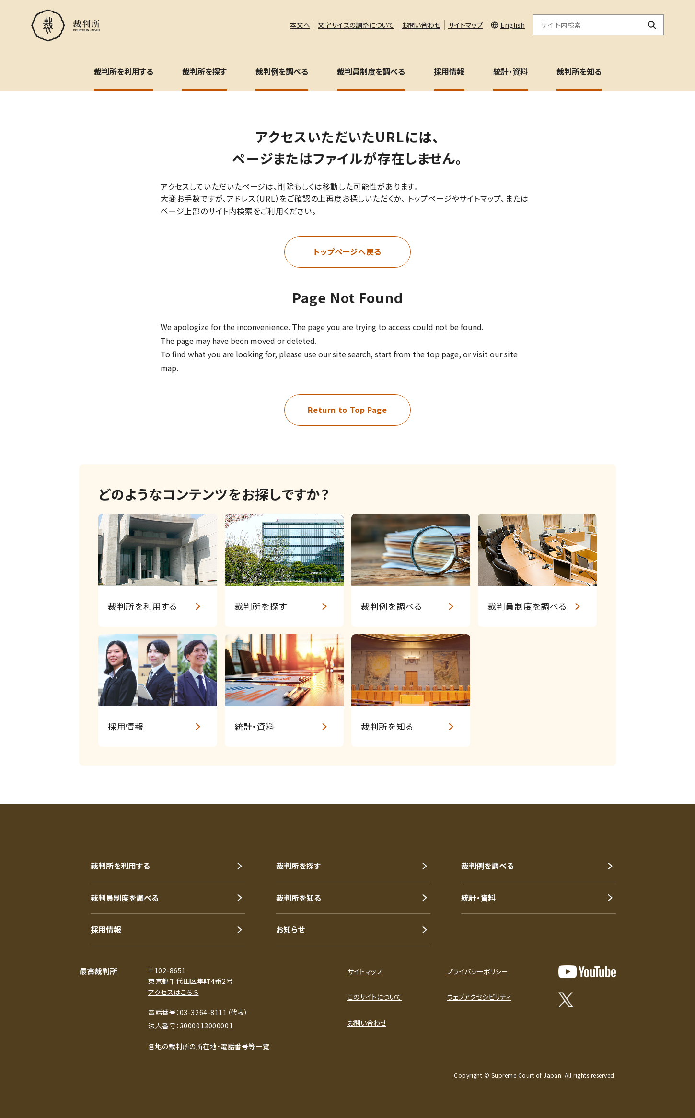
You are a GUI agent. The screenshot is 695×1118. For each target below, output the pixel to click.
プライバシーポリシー (477, 971)
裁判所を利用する (123, 71)
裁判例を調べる (281, 71)
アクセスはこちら (173, 992)
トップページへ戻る (347, 251)
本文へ (300, 25)
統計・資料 (510, 71)
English (512, 25)
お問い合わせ (421, 25)
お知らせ (290, 929)
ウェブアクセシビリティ (479, 997)
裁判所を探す (204, 71)
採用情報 (449, 71)
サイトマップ (465, 25)
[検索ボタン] (652, 25)
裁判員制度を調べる (371, 71)
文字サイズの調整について (356, 25)
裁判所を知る (579, 71)
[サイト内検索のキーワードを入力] (586, 25)
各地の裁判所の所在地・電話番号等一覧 (208, 1046)
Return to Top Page (347, 409)
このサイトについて (375, 997)
